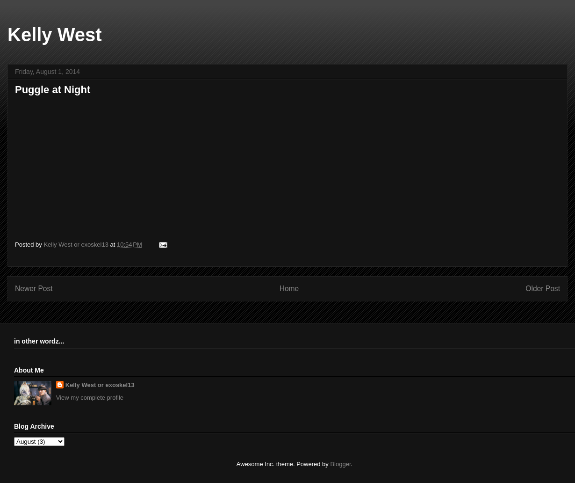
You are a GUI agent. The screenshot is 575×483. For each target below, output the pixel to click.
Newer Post (34, 289)
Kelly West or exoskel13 (100, 384)
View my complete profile (89, 397)
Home (289, 289)
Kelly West (54, 34)
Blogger (340, 464)
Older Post (542, 289)
